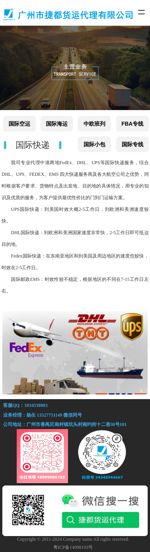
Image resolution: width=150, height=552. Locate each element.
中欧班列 (94, 124)
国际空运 (19, 124)
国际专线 (132, 144)
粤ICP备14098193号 (73, 547)
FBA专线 (132, 124)
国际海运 (57, 124)
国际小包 (94, 144)
